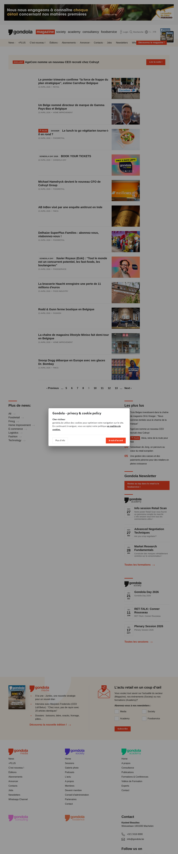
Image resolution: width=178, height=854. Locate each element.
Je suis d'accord (116, 440)
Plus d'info (60, 440)
